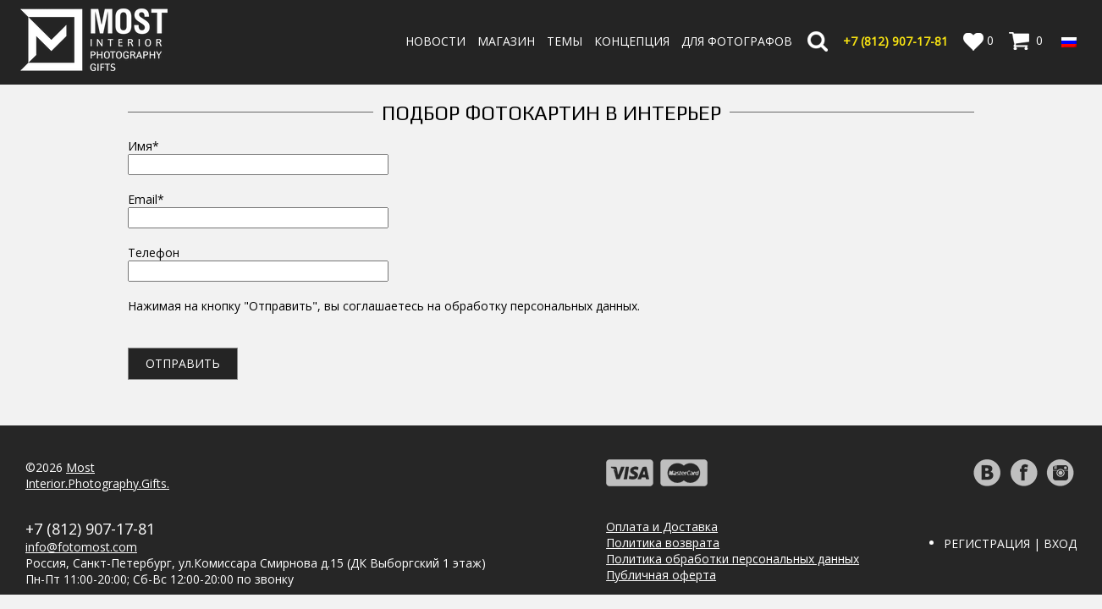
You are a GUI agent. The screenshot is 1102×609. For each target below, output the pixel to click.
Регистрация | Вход (1010, 543)
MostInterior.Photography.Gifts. (97, 475)
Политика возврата (662, 543)
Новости (435, 41)
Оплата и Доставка (662, 526)
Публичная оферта (661, 575)
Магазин (506, 41)
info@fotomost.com (81, 547)
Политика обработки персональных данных (732, 559)
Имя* (258, 155)
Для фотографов (736, 41)
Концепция (631, 41)
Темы (564, 41)
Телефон (258, 261)
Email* (258, 208)
